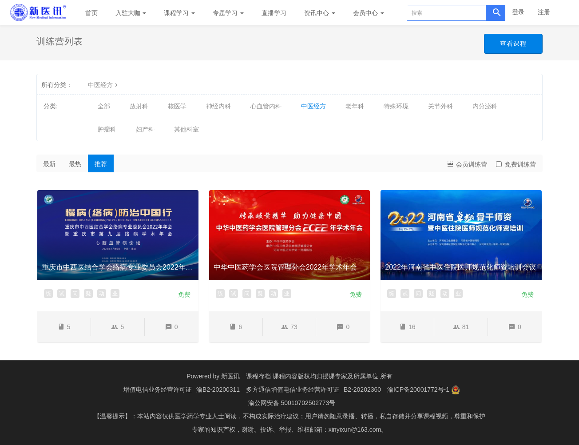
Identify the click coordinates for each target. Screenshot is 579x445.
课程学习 (179, 12)
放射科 (139, 106)
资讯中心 (319, 12)
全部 (104, 106)
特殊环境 (396, 106)
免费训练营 (516, 164)
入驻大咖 (131, 12)
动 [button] (101, 293)
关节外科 (440, 106)
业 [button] (115, 293)
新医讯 (230, 376)
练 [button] (48, 293)
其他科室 (186, 129)
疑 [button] (88, 293)
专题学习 (228, 12)
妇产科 (145, 129)
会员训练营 (466, 163)
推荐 (101, 163)
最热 (75, 163)
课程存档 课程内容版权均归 (284, 376)
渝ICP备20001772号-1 (418, 389)
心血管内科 (266, 106)
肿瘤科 (107, 129)
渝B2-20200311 (218, 389)
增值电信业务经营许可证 (157, 389)
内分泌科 (484, 106)
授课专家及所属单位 (350, 376)
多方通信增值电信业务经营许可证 (292, 389)
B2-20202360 (362, 389)
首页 (91, 12)
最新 (49, 163)
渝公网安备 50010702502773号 (292, 402)
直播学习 (274, 12)
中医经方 (104, 84)
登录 (518, 12)
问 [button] (75, 293)
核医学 (177, 106)
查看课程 (513, 43)
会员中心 (368, 12)
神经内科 (218, 106)
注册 (544, 12)
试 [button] (61, 293)
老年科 (354, 106)
